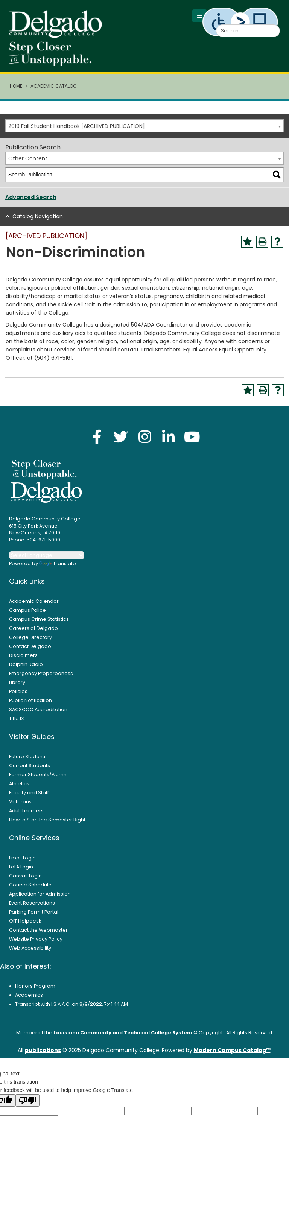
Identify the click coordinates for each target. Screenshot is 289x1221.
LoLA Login (21, 867)
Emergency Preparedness (41, 674)
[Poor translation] (27, 1101)
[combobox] (144, 126)
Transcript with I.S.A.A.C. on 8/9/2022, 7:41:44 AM (71, 1005)
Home (16, 87)
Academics (29, 996)
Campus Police (27, 611)
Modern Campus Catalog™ (232, 1051)
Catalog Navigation (37, 217)
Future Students (28, 757)
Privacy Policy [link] (144, 1212)
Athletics (19, 784)
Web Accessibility (30, 949)
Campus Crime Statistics (39, 620)
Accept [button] (185, 1212)
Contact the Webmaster (38, 931)
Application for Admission (40, 894)
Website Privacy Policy (35, 940)
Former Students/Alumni (38, 775)
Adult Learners (26, 811)
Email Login (22, 858)
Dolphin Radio (26, 665)
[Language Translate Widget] (46, 556)
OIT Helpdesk (25, 921)
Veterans (20, 802)
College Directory (30, 638)
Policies (18, 692)
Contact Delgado (30, 647)
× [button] (204, 1210)
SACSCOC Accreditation (38, 710)
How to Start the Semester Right (47, 820)
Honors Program (35, 987)
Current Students (29, 766)
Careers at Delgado (33, 629)
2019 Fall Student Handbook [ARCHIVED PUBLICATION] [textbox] (76, 127)
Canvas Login (25, 876)
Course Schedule (30, 885)
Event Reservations (32, 903)
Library (17, 683)
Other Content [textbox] (27, 159)
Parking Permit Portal (33, 912)
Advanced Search (30, 198)
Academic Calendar (34, 602)
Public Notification (30, 701)
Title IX (16, 719)
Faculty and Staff (29, 793)
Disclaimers (23, 656)
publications (43, 1051)
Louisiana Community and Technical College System (122, 1033)
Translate (57, 564)
